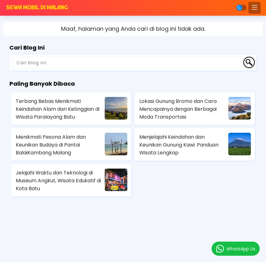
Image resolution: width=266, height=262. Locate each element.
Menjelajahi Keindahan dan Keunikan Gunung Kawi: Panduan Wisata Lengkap (179, 144)
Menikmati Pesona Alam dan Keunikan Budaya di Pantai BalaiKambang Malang (51, 144)
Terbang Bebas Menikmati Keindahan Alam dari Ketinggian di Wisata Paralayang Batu (57, 109)
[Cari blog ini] (127, 63)
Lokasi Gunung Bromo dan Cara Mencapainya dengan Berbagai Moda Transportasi (178, 109)
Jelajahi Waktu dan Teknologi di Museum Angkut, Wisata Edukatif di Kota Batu (58, 180)
